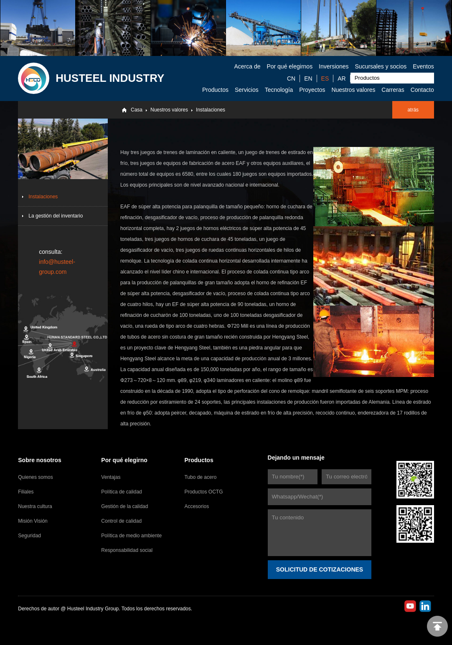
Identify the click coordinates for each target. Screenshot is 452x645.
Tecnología (279, 89)
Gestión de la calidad (124, 506)
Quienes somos (35, 477)
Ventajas (110, 477)
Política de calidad (121, 492)
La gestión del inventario (55, 216)
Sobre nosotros (39, 460)
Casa (136, 110)
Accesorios (196, 506)
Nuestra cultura (35, 506)
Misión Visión (32, 521)
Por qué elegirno (124, 460)
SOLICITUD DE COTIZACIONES (319, 569)
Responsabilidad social (126, 550)
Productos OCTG (203, 492)
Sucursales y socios (381, 66)
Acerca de (247, 66)
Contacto (422, 89)
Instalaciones (210, 110)
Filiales (25, 492)
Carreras (392, 89)
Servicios (247, 89)
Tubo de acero (200, 477)
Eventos (423, 66)
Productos (215, 89)
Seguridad (29, 536)
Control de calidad (121, 521)
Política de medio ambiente (131, 536)
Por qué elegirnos (289, 66)
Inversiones (334, 66)
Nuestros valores (353, 89)
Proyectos (312, 89)
